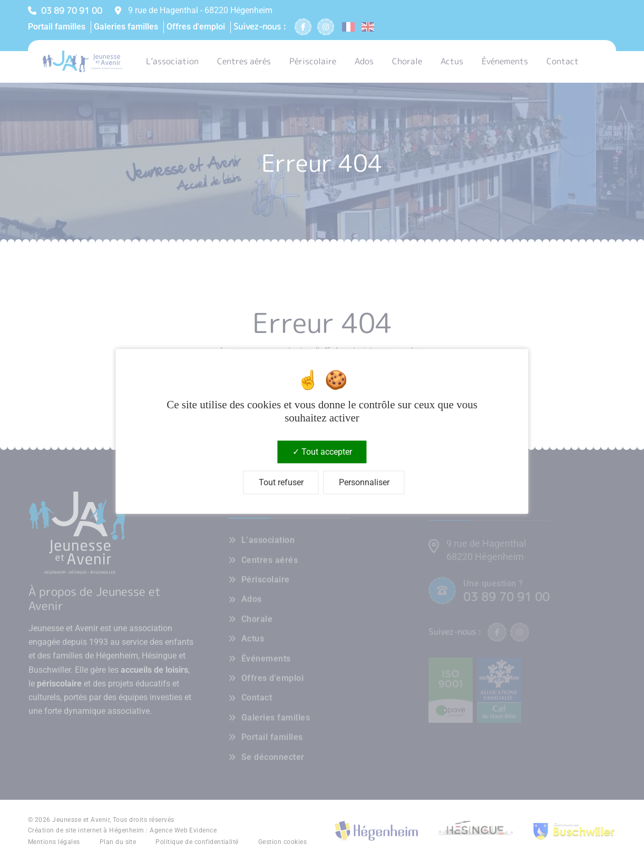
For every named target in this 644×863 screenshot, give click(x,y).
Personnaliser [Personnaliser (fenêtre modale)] (364, 483)
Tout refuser (281, 483)
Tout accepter (322, 452)
